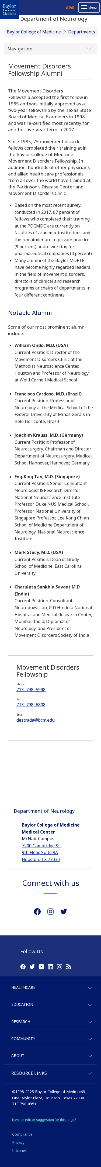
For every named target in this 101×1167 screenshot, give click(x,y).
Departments (81, 32)
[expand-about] (89, 1055)
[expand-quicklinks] (89, 1072)
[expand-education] (89, 1004)
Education (22, 1004)
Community (23, 1038)
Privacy (18, 1142)
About (17, 1055)
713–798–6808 (31, 705)
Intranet (19, 1150)
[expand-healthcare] (89, 987)
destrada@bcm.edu (35, 720)
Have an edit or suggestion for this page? (44, 1119)
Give (70, 7)
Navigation (50, 49)
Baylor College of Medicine (34, 32)
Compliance (22, 1134)
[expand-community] (89, 1038)
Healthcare (23, 987)
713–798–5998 (31, 690)
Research (20, 1021)
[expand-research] (89, 1021)
